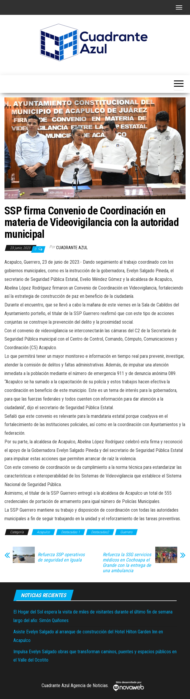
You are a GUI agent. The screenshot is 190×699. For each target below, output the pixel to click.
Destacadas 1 (70, 532)
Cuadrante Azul (72, 247)
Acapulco (43, 532)
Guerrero (126, 532)
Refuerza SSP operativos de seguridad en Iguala (61, 557)
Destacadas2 (100, 532)
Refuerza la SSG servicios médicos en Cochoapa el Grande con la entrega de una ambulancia (127, 562)
